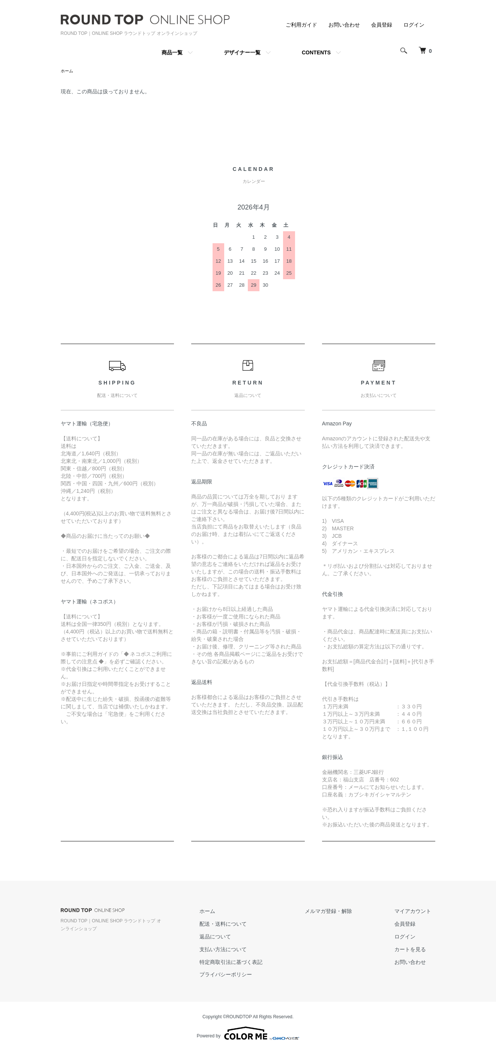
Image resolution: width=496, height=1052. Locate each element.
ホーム (67, 71)
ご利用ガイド (301, 25)
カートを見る (414, 950)
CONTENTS (316, 52)
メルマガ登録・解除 (341, 912)
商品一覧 (172, 52)
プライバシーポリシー (247, 975)
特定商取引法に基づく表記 (252, 963)
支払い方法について (244, 950)
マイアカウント (417, 912)
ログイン (413, 25)
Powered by (248, 1034)
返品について (237, 937)
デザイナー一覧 (242, 52)
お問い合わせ (344, 25)
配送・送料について (244, 925)
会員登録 (381, 25)
